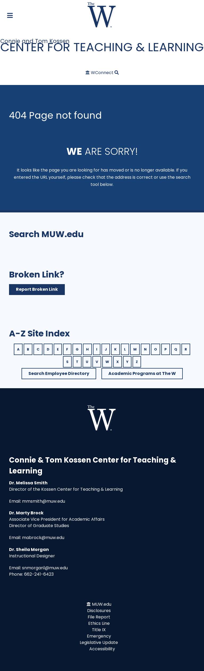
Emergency (99, 636)
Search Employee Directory (58, 373)
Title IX (99, 630)
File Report (99, 617)
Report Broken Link (37, 289)
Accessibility (102, 649)
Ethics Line (99, 623)
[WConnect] (100, 73)
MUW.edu (101, 604)
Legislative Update (99, 642)
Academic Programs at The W (142, 373)
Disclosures (99, 611)
